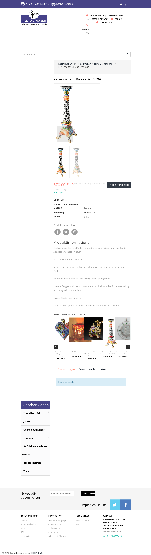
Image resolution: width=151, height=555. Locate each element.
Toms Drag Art (84, 63)
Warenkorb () (87, 29)
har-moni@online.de (112, 532)
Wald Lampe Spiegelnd (77, 353)
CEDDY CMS (37, 553)
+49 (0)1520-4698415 (37, 3)
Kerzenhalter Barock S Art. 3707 (107, 353)
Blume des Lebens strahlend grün (123, 353)
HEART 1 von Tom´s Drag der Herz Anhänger (61, 354)
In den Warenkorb (119, 184)
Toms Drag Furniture (104, 63)
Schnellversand (64, 3)
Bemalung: (59, 212)
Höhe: (57, 216)
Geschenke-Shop (66, 63)
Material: (58, 207)
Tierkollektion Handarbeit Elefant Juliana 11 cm (92, 354)
